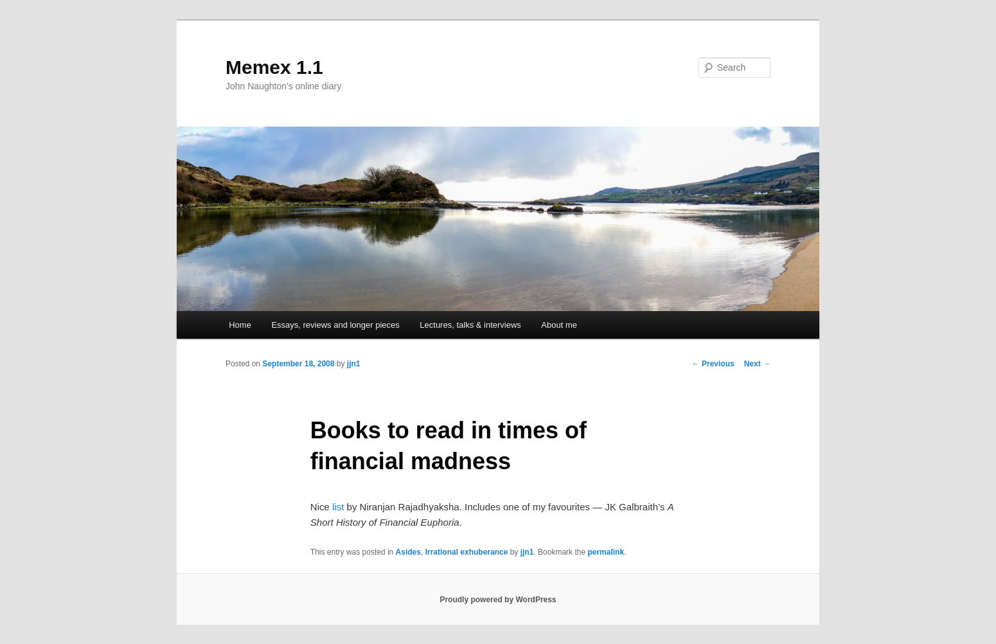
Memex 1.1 (274, 67)
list (338, 506)
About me (559, 325)
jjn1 (353, 363)
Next (757, 363)
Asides (408, 552)
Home (240, 325)
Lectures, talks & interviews (470, 325)
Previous (713, 363)
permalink (605, 552)
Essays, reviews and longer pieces (335, 325)
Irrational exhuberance (466, 552)
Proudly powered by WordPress (498, 599)
